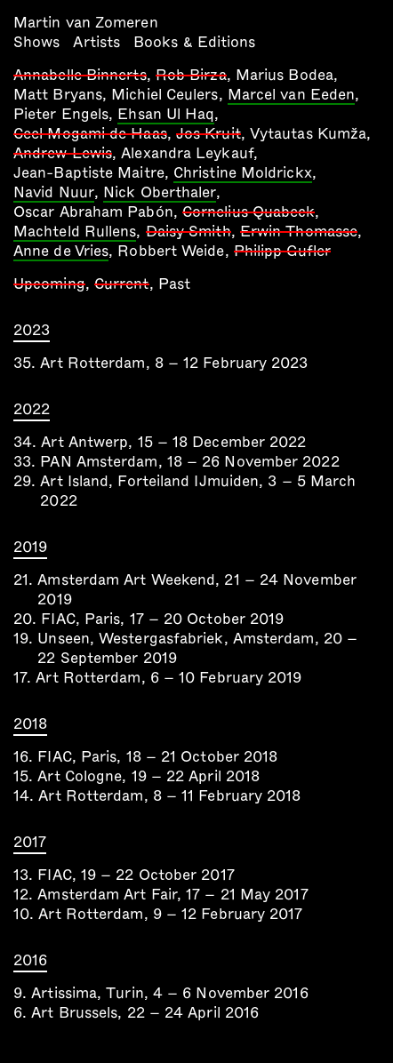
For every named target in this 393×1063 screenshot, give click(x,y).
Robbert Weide (170, 251)
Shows (36, 42)
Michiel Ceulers (164, 94)
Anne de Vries (60, 252)
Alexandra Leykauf (187, 153)
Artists (96, 42)
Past (174, 284)
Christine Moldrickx (242, 174)
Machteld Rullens (74, 233)
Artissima (64, 993)
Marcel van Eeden (291, 96)
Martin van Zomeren (85, 22)
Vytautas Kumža (308, 134)
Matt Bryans (57, 94)
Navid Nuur (53, 194)
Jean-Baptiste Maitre (88, 173)
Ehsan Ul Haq (165, 115)
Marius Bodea (284, 75)
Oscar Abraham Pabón (93, 212)
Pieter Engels (60, 114)
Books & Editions (194, 42)
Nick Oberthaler (159, 194)
